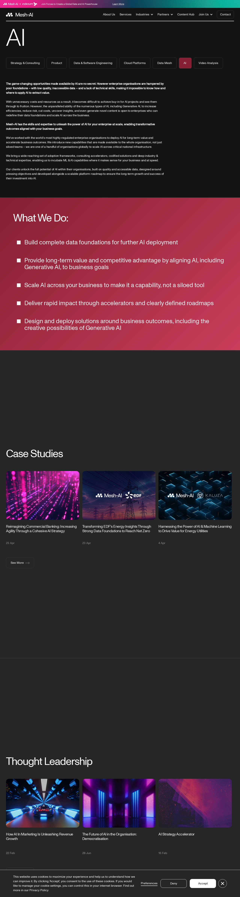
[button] (144, 14)
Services (125, 14)
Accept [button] (203, 883)
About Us (109, 14)
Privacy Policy (39, 890)
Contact (225, 14)
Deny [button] (173, 883)
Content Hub (185, 14)
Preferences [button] (149, 883)
